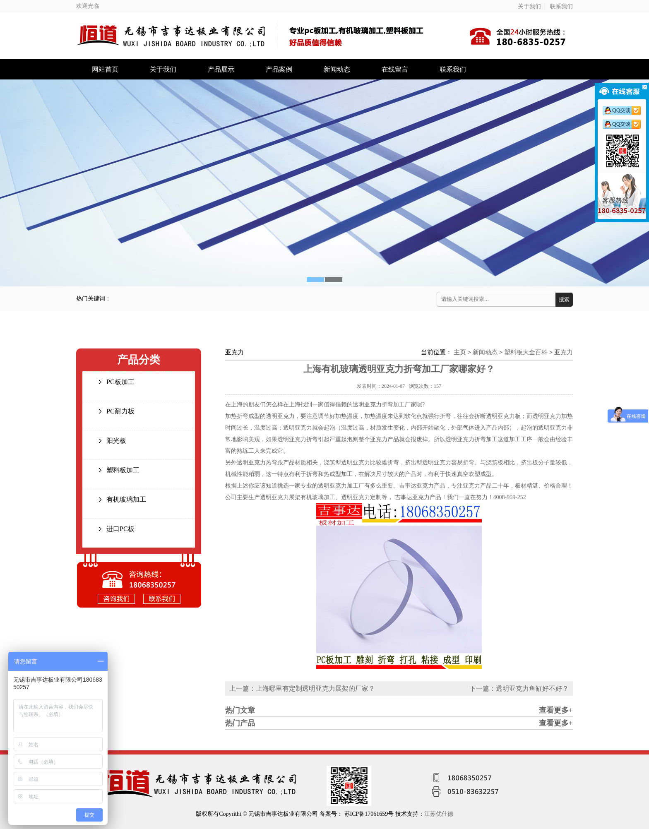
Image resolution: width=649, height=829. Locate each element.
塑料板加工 (122, 469)
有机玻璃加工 (126, 499)
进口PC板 (120, 528)
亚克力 (563, 352)
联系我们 (561, 6)
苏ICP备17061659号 (369, 814)
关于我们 (529, 6)
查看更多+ (556, 710)
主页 (460, 352)
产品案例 (279, 69)
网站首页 (105, 69)
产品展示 (221, 69)
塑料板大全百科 (526, 352)
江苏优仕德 (438, 814)
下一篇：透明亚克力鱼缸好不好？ (519, 688)
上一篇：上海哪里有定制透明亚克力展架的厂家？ (302, 688)
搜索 (564, 299)
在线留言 (395, 69)
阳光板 (116, 440)
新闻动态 (337, 69)
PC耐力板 (120, 411)
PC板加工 (120, 381)
